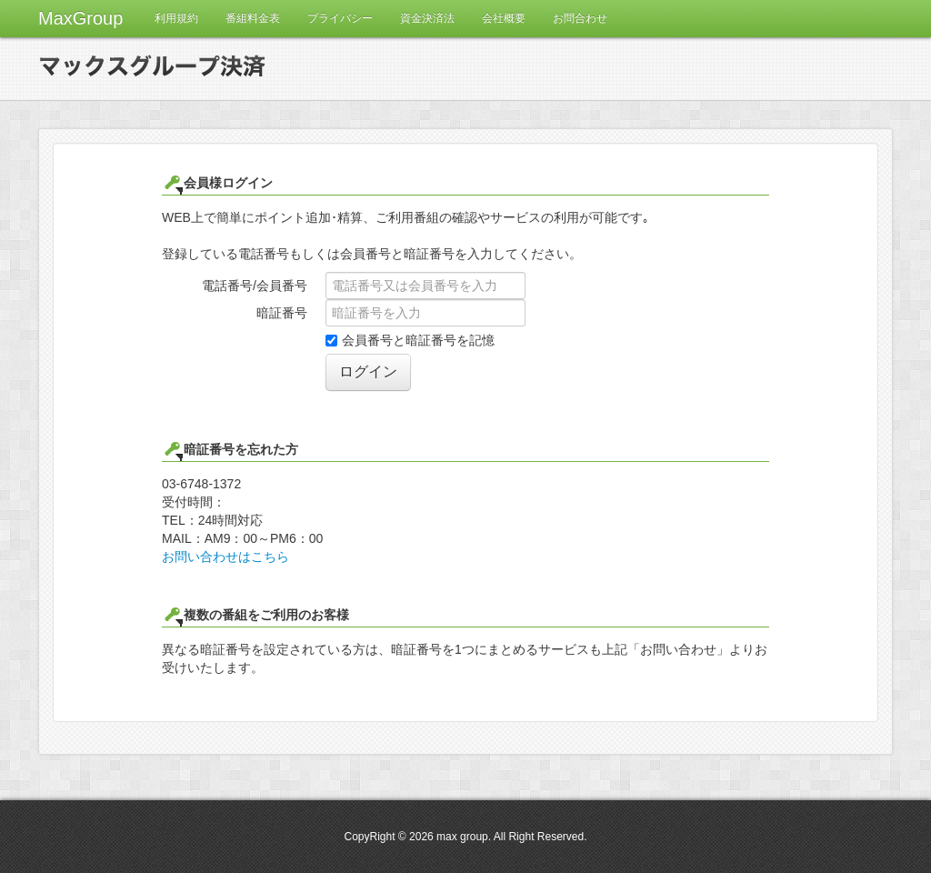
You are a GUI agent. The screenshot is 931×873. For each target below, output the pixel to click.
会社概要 (504, 18)
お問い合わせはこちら (225, 556)
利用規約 (176, 18)
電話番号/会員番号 (254, 285)
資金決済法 (427, 18)
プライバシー (340, 18)
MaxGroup (80, 18)
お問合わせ (580, 18)
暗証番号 (281, 313)
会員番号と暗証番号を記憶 (410, 340)
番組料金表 (252, 18)
